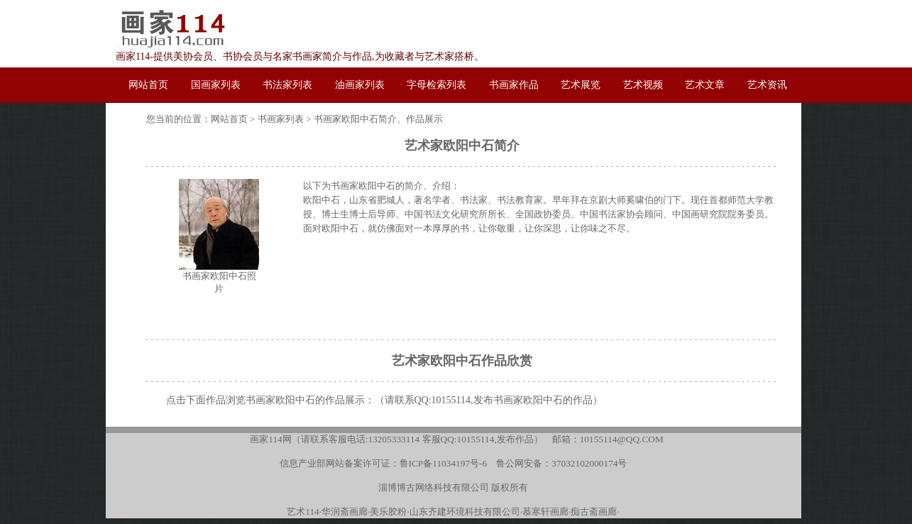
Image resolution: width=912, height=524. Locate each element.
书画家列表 (281, 119)
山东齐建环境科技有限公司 (465, 511)
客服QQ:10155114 (458, 439)
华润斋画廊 (345, 511)
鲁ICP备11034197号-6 (444, 463)
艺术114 (303, 511)
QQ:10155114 (442, 400)
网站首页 (229, 119)
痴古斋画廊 (594, 511)
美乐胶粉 (388, 511)
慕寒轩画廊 (545, 511)
